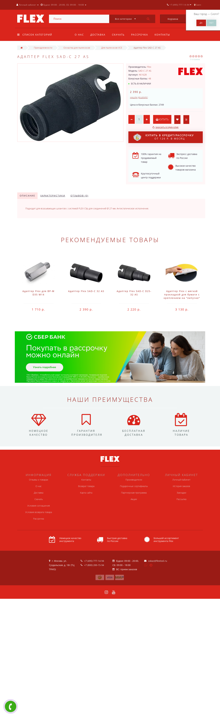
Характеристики (52, 195)
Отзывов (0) (79, 195)
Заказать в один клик (167, 127)
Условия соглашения (38, 505)
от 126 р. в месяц (163, 137)
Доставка (98, 34)
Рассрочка (141, 34)
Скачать (119, 34)
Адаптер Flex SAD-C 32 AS (86, 291)
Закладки (181, 492)
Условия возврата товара (38, 512)
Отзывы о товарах (38, 479)
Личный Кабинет (181, 479)
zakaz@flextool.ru (157, 560)
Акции (134, 499)
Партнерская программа (134, 492)
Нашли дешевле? (139, 97)
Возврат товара (86, 486)
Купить (162, 119)
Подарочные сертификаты (134, 486)
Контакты (164, 34)
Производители (133, 479)
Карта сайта (86, 492)
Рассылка (181, 499)
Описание (27, 195)
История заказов (181, 486)
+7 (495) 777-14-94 (94, 560)
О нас (79, 34)
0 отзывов (195, 59)
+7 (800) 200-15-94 (94, 565)
